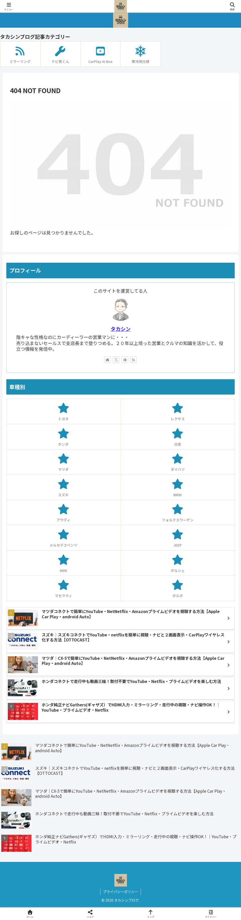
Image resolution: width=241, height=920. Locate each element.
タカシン (121, 328)
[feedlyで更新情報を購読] (125, 359)
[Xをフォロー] (116, 359)
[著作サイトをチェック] (107, 359)
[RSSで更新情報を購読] (133, 359)
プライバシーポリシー (120, 891)
